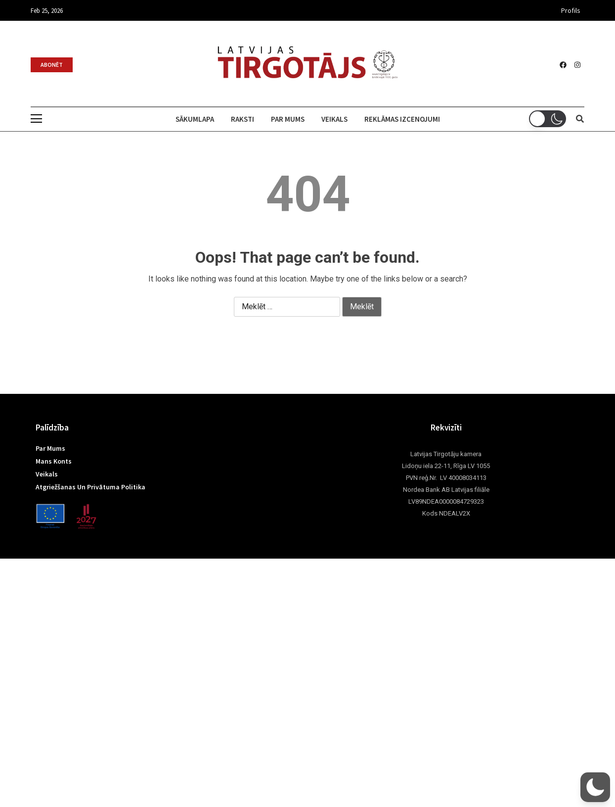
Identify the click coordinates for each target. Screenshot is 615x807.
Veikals (334, 119)
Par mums (288, 119)
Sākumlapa (195, 119)
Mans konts (54, 461)
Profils (570, 10)
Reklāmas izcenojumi (402, 119)
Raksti (242, 119)
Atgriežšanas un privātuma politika (90, 486)
